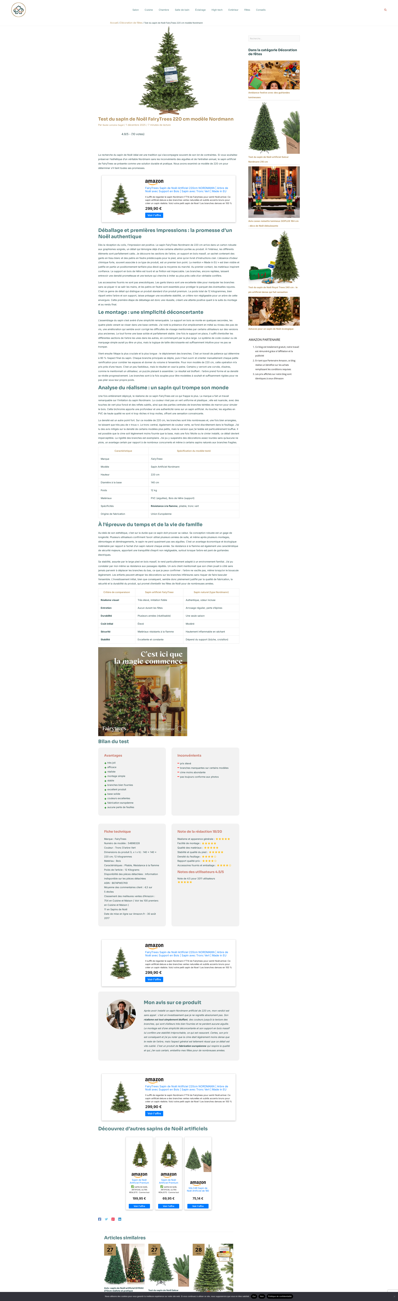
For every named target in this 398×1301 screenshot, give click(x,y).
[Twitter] (106, 1219)
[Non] (394, 1296)
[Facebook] (99, 1219)
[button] (385, 10)
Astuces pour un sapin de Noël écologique (271, 329)
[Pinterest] (113, 1219)
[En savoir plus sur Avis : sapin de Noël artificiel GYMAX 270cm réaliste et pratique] (124, 1263)
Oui (254, 1296)
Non (262, 1296)
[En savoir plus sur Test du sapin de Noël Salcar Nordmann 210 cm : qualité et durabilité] (168, 1264)
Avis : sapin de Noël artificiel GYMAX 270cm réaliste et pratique (124, 1289)
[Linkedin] (119, 1219)
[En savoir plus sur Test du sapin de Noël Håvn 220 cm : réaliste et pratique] (213, 1269)
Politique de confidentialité (280, 1296)
